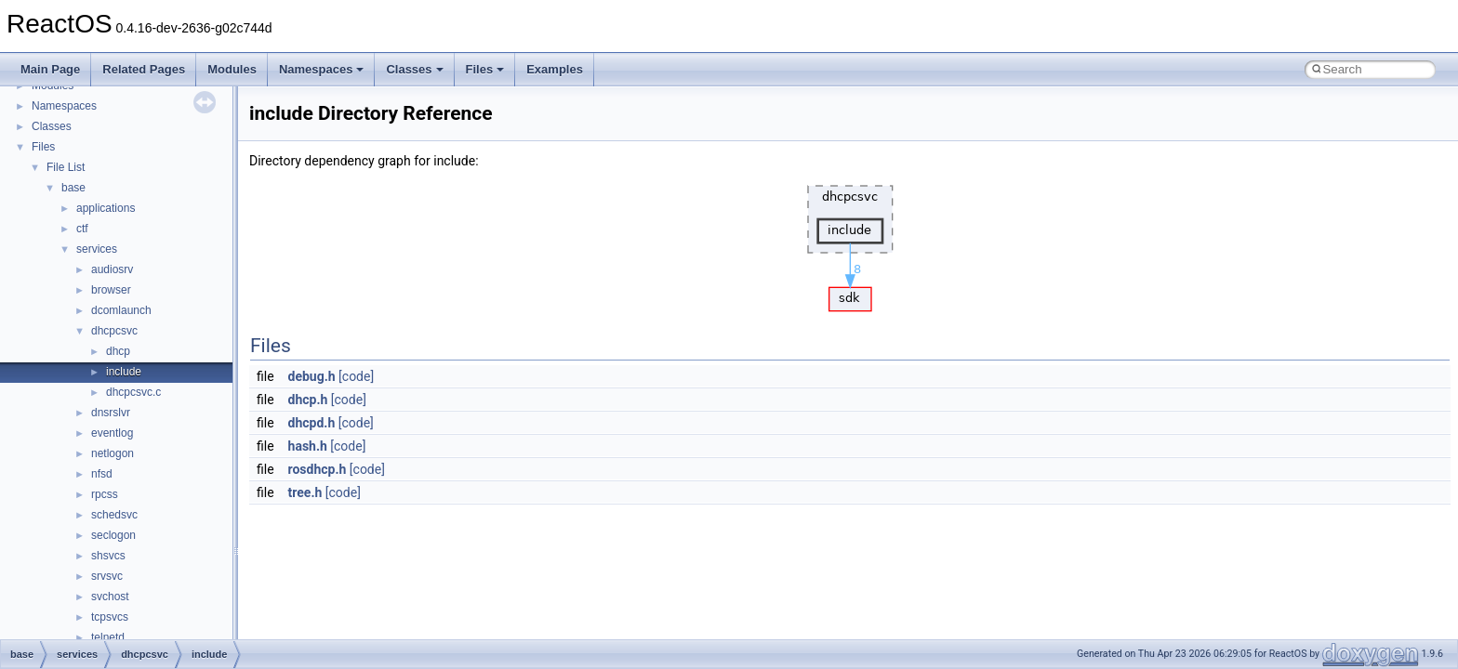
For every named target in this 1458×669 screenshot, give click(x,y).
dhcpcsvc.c (133, 392)
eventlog (112, 432)
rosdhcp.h (317, 469)
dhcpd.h (312, 422)
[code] (356, 376)
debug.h (312, 376)
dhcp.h (308, 399)
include (123, 371)
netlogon (112, 453)
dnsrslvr (110, 412)
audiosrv (112, 269)
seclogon (113, 535)
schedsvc (114, 514)
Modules (232, 69)
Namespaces (321, 69)
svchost (110, 596)
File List (65, 167)
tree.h (305, 492)
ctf (82, 228)
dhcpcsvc (114, 330)
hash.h (307, 446)
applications (105, 208)
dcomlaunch (121, 310)
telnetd (108, 637)
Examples (554, 69)
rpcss (104, 494)
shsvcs (108, 555)
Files (485, 69)
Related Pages (143, 69)
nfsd (102, 473)
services (96, 249)
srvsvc (107, 576)
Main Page (50, 69)
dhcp (118, 351)
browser (111, 289)
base (73, 187)
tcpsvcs (109, 616)
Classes (414, 69)
